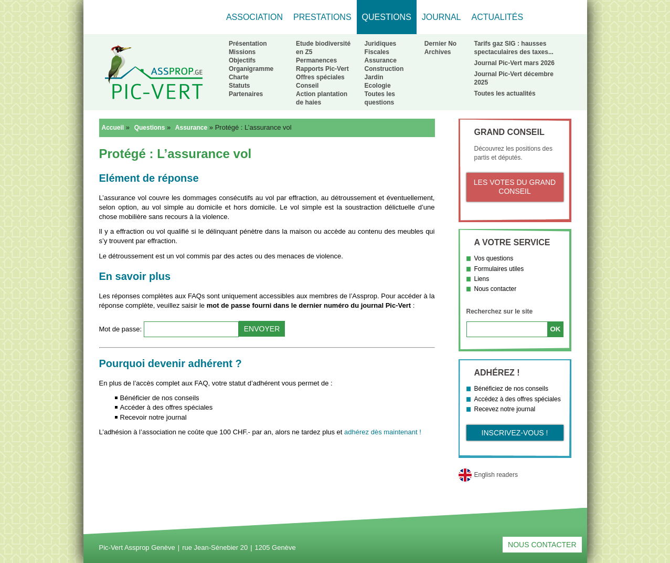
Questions (149, 127)
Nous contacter (495, 289)
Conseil (307, 85)
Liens (482, 279)
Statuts (239, 85)
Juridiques (381, 43)
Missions (242, 52)
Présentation (248, 43)
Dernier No (440, 43)
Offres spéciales (320, 77)
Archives (437, 52)
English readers (496, 474)
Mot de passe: (121, 329)
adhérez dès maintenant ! (382, 432)
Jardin (374, 77)
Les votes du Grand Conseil (515, 187)
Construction (384, 68)
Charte (239, 77)
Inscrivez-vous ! (515, 433)
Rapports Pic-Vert (322, 68)
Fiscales (377, 52)
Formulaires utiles (499, 269)
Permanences (316, 60)
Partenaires (246, 94)
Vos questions (494, 258)
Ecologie (378, 85)
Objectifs (242, 60)
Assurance (381, 60)
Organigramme (251, 68)
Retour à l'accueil (153, 72)
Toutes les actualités (505, 93)
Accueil (113, 127)
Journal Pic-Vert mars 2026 (514, 63)
